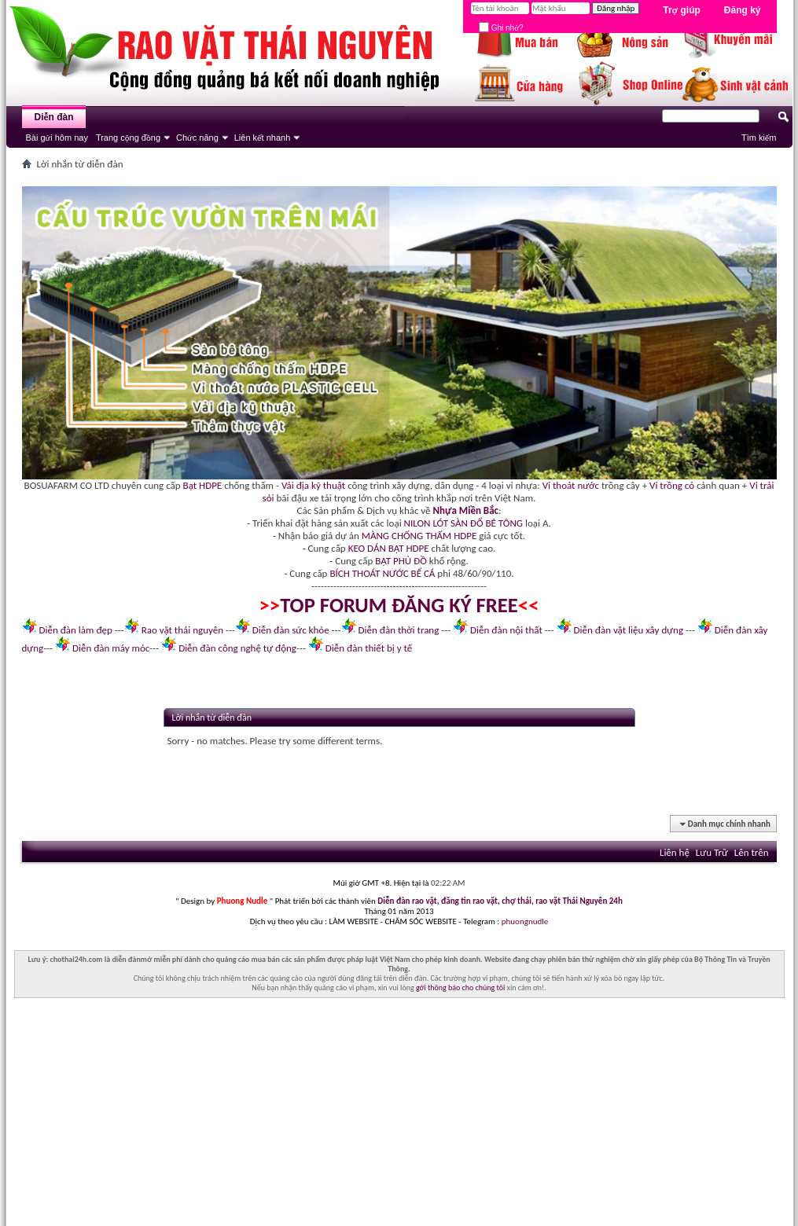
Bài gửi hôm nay (57, 137)
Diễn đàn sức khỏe (290, 630)
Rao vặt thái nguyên (182, 630)
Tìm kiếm (759, 137)
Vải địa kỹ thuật (313, 485)
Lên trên (751, 852)
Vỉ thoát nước (570, 485)
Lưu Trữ (712, 852)
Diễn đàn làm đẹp (75, 630)
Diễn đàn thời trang (399, 630)
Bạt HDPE (202, 485)
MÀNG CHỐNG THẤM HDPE (419, 535)
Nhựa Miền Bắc (465, 510)
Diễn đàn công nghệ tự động (237, 648)
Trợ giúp (682, 10)
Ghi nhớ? (501, 28)
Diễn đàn (53, 117)
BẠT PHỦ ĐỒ (401, 561)
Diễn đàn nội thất (506, 630)
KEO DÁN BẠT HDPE (388, 548)
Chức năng (197, 137)
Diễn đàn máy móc (110, 648)
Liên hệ (675, 852)
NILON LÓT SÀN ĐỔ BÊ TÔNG (463, 523)
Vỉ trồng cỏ (671, 485)
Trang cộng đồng (128, 137)
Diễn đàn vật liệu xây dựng (629, 630)
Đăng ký (742, 10)
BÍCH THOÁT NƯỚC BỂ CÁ (382, 573)
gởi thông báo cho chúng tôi (460, 987)
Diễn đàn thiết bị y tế (369, 648)
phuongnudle (525, 921)
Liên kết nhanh (262, 137)
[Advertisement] (399, 1116)
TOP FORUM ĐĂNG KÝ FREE (399, 605)
